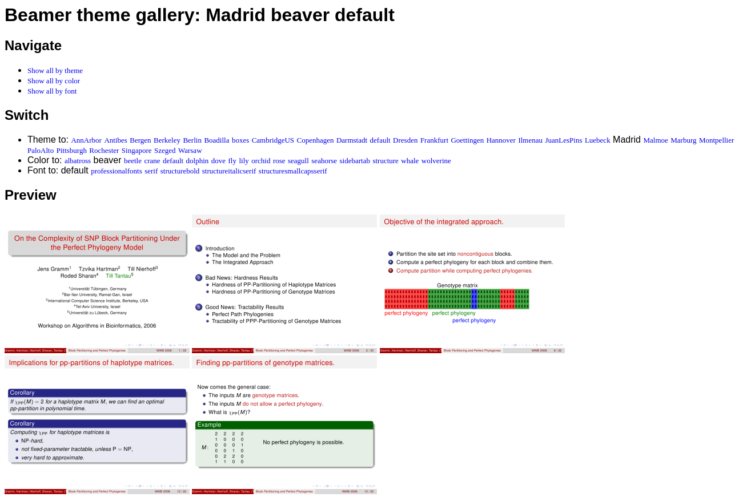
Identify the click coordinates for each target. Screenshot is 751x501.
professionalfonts (116, 171)
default (380, 140)
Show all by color (53, 80)
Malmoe (655, 140)
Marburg (683, 140)
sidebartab (355, 160)
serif (151, 171)
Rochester (104, 150)
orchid (260, 160)
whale (410, 160)
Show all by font (52, 91)
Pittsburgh (72, 150)
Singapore (137, 150)
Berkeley (167, 140)
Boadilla (216, 140)
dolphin (197, 160)
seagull (298, 160)
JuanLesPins (563, 140)
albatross (78, 160)
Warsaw (190, 150)
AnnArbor (86, 140)
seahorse (324, 160)
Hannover (501, 140)
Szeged (165, 150)
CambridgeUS (273, 140)
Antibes (115, 140)
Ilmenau (530, 140)
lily (243, 160)
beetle (133, 160)
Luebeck (598, 140)
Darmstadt (351, 140)
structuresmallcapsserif (293, 171)
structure (385, 160)
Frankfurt (434, 140)
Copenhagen (315, 140)
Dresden (405, 140)
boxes (240, 140)
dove (218, 160)
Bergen (140, 140)
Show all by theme (55, 70)
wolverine (436, 160)
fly (232, 160)
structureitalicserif (229, 171)
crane (152, 160)
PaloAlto (40, 150)
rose (279, 160)
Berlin (192, 140)
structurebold (180, 171)
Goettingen (467, 140)
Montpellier (716, 140)
